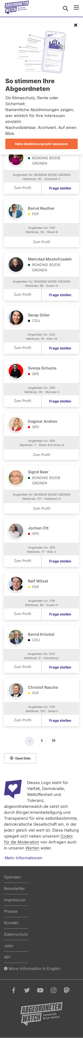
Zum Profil (22, 188)
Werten (32, 848)
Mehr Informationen (23, 858)
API (7, 957)
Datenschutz (16, 934)
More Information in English (32, 969)
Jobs (8, 945)
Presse (10, 911)
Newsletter (14, 888)
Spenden (12, 877)
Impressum (14, 900)
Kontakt (11, 922)
